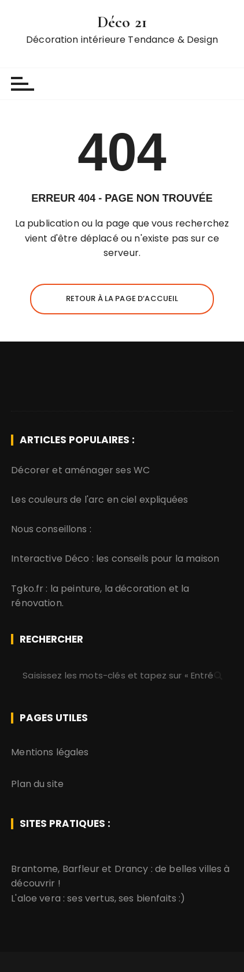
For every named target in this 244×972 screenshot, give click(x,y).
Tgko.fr (27, 588)
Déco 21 (122, 22)
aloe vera (39, 898)
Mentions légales (49, 752)
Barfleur (80, 868)
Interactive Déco (50, 558)
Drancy (131, 868)
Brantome (34, 868)
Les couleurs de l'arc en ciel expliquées (99, 499)
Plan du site (37, 784)
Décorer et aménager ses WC (80, 470)
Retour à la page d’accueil (122, 298)
